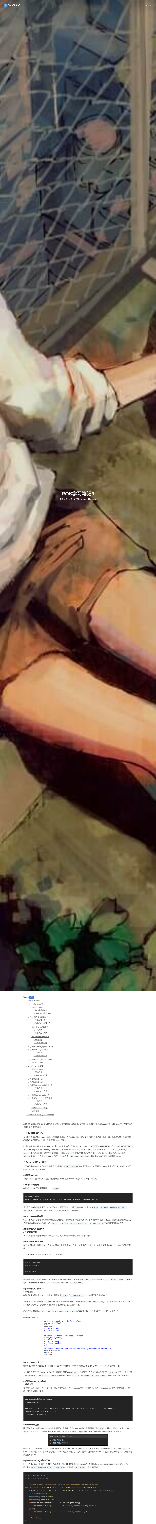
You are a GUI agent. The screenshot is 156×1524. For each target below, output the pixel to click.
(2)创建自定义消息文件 (39, 1017)
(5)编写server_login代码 (39, 1095)
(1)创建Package (36, 1007)
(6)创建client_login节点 (39, 1050)
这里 (83, 1124)
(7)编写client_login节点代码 (41, 1059)
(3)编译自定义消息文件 (39, 1027)
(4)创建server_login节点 (39, 1037)
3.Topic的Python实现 (34, 1066)
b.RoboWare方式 (40, 1033)
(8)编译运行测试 (36, 1062)
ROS (31, 997)
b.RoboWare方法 (40, 1043)
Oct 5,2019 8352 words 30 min (78, 499)
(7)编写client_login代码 (39, 1108)
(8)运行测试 (34, 1111)
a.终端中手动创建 (41, 1010)
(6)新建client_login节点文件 (41, 1098)
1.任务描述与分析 (33, 1001)
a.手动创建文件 (40, 1020)
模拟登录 (57, 1137)
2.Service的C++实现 (34, 1004)
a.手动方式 (38, 1030)
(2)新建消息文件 (36, 1079)
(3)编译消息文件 (36, 1082)
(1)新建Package (36, 1069)
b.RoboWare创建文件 (42, 1023)
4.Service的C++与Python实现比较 (40, 1115)
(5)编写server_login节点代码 (41, 1047)
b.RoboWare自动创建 (42, 1013)
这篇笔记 (127, 1166)
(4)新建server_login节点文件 (41, 1085)
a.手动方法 (38, 1040)
